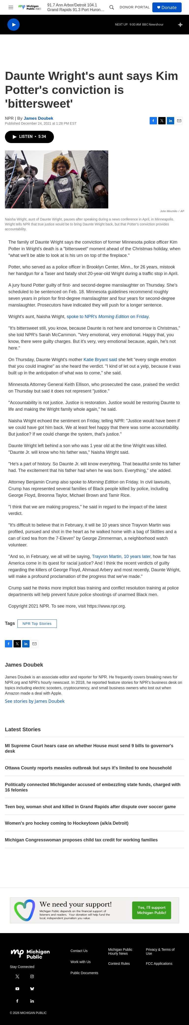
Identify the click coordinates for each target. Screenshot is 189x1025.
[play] (13, 25)
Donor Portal (135, 7)
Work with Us (80, 962)
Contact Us (78, 951)
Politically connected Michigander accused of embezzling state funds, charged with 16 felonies (92, 787)
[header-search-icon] (111, 7)
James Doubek (38, 118)
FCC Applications (159, 964)
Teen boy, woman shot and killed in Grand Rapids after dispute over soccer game (90, 806)
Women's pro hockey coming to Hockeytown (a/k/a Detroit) (66, 823)
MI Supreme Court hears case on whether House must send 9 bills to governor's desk (89, 748)
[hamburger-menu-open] (10, 7)
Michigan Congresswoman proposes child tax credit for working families (81, 839)
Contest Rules (119, 964)
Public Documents (84, 973)
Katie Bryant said (100, 359)
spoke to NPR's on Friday (107, 316)
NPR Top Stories (37, 624)
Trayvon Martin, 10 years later (121, 556)
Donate (169, 7)
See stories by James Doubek (34, 701)
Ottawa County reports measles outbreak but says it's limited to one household (88, 767)
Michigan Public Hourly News (120, 951)
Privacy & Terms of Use (160, 951)
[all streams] (181, 24)
